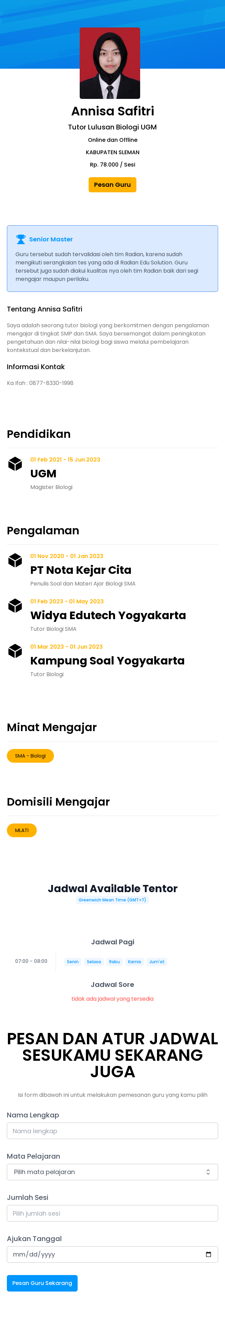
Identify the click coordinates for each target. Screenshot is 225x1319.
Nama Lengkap (33, 1115)
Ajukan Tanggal (34, 1238)
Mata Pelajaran (33, 1156)
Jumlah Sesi (27, 1197)
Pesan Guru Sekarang (42, 1283)
